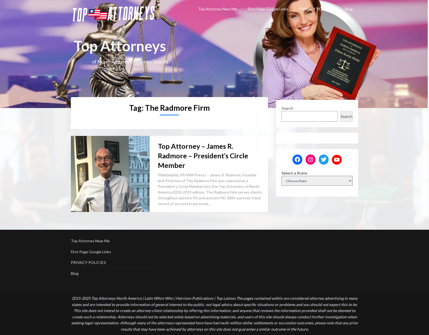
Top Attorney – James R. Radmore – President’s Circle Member (203, 155)
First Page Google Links (268, 9)
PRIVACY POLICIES (316, 9)
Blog (349, 9)
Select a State (294, 173)
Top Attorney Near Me (217, 9)
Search (287, 108)
